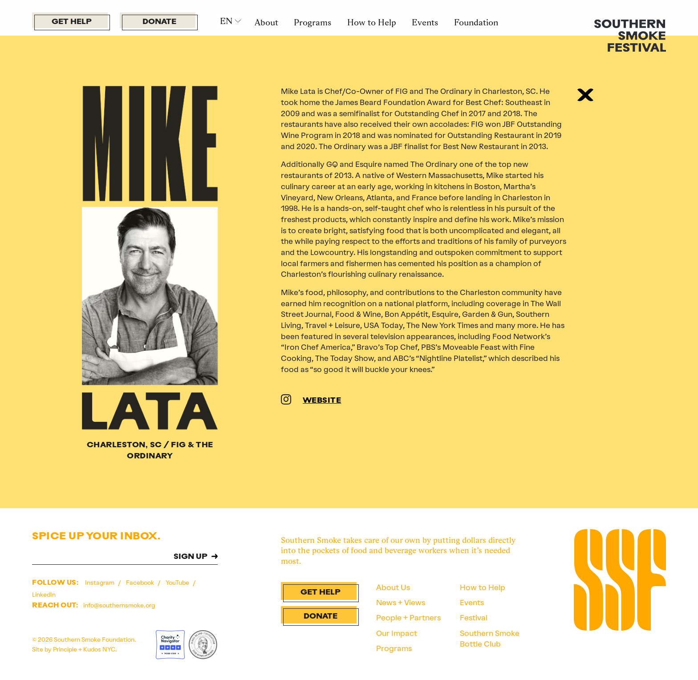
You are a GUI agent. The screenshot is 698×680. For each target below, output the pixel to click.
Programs (312, 22)
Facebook (140, 582)
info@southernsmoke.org (119, 605)
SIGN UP (190, 557)
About (266, 22)
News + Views (400, 602)
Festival (473, 617)
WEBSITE (322, 401)
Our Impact (396, 633)
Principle (65, 649)
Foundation (476, 22)
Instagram (100, 582)
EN (226, 21)
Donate (159, 22)
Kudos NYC (99, 649)
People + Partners (408, 617)
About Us (393, 587)
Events (425, 22)
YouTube (178, 582)
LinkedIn (44, 594)
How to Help (371, 22)
